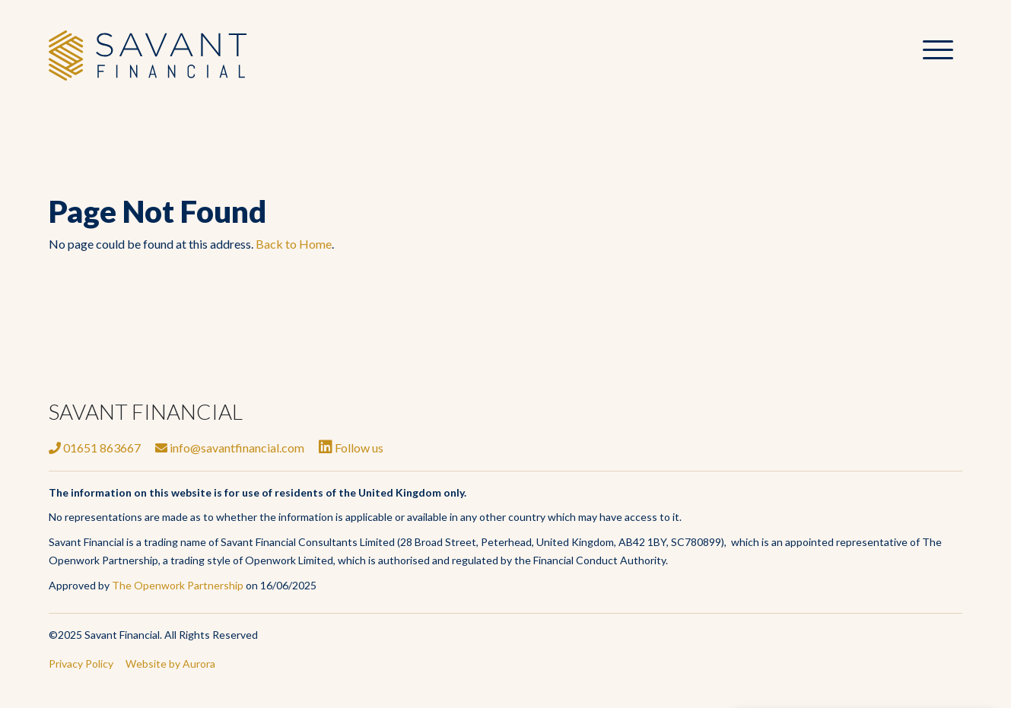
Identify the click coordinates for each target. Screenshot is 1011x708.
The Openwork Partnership (177, 585)
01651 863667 (95, 447)
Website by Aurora (170, 663)
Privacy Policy (81, 663)
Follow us (351, 447)
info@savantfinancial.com (229, 447)
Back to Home (294, 244)
